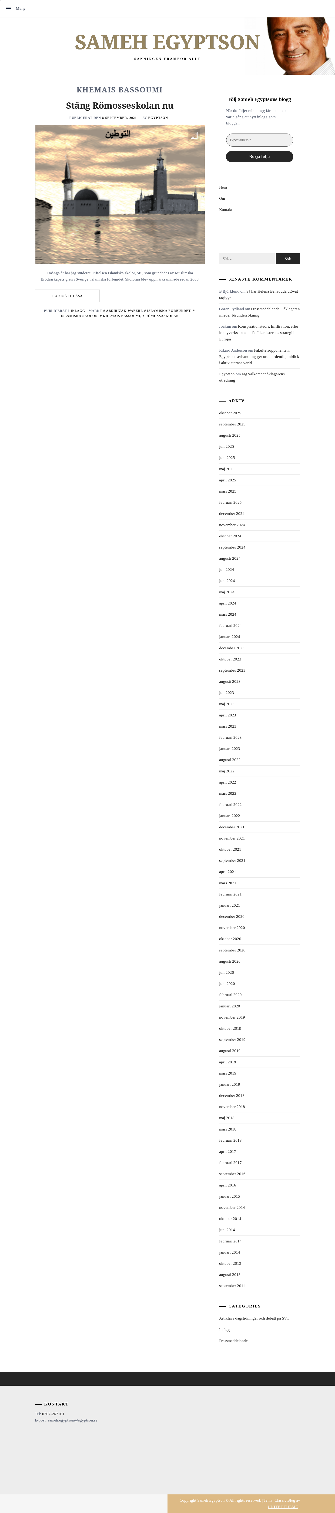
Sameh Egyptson (167, 42)
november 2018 (232, 1107)
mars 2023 (227, 726)
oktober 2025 (230, 413)
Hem (223, 187)
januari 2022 (229, 816)
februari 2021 (230, 894)
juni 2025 (227, 457)
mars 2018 (227, 1129)
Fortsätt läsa (67, 296)
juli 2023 (226, 692)
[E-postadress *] (259, 140)
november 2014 (232, 1207)
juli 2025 (226, 446)
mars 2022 (227, 793)
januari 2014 (229, 1252)
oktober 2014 (230, 1218)
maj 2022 (226, 771)
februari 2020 (230, 995)
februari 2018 (230, 1140)
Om (222, 198)
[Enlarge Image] (194, 135)
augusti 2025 (230, 435)
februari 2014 (230, 1241)
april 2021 (227, 871)
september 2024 (232, 547)
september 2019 (232, 1039)
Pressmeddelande (233, 1341)
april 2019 (227, 1062)
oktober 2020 (230, 939)
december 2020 (232, 916)
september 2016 (232, 1174)
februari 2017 (230, 1162)
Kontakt (225, 209)
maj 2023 (226, 704)
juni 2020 (227, 983)
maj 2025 (226, 469)
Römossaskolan (162, 316)
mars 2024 (227, 614)
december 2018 (232, 1095)
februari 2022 (230, 804)
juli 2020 (226, 972)
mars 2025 (227, 491)
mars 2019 (227, 1073)
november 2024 (232, 525)
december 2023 (232, 648)
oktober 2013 (230, 1263)
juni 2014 (227, 1230)
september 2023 (232, 670)
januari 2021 (229, 905)
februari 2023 (230, 737)
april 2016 (227, 1185)
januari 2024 (229, 636)
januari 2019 (229, 1084)
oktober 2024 (230, 536)
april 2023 (227, 715)
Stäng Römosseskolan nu (120, 106)
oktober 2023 (230, 659)
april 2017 (227, 1151)
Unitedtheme (283, 1507)
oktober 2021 (230, 849)
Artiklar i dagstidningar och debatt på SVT (254, 1318)
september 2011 (232, 1286)
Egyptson (158, 118)
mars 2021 (227, 883)
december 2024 (232, 513)
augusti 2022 (230, 760)
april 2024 (227, 603)
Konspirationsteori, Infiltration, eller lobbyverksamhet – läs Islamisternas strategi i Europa (258, 332)
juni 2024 (227, 580)
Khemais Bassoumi (121, 316)
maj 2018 (226, 1118)
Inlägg (78, 311)
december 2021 (232, 827)
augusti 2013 (230, 1274)
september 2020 (232, 950)
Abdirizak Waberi (124, 311)
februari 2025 (230, 502)
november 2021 (232, 838)
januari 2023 (229, 748)
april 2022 (227, 782)
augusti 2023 (230, 681)
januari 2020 (229, 1006)
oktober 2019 (230, 1028)
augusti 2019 (230, 1051)
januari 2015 (229, 1196)
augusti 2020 (230, 961)
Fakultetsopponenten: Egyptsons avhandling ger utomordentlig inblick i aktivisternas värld (259, 356)
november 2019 (232, 1017)
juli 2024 (226, 569)
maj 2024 (226, 592)
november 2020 (232, 927)
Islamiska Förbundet (169, 311)
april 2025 (227, 480)
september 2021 (232, 860)
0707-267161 (53, 1414)
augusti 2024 (230, 558)
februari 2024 (230, 625)
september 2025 (232, 424)
